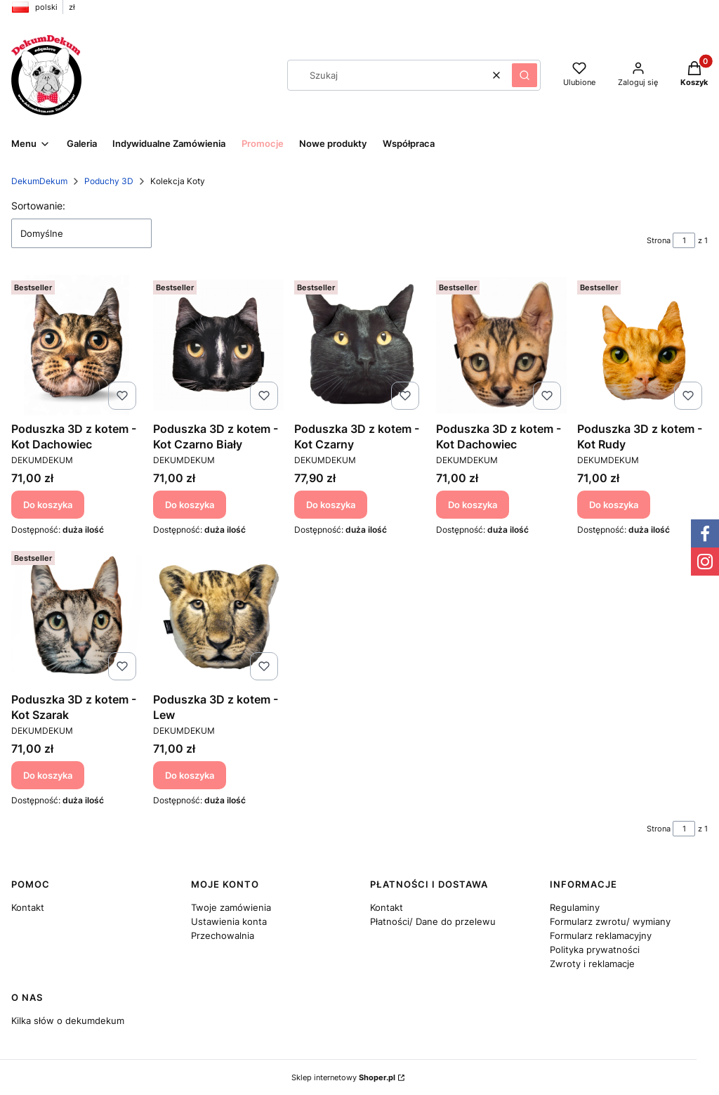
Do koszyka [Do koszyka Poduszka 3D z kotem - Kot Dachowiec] (47, 504)
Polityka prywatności (595, 949)
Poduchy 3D (108, 181)
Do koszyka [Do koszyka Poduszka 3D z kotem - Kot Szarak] (47, 775)
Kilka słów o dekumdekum (67, 1020)
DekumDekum (39, 181)
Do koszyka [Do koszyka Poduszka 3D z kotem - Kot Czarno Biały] (189, 504)
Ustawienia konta (229, 921)
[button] (524, 75)
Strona (659, 240)
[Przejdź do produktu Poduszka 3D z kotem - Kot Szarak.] (76, 615)
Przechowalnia (222, 935)
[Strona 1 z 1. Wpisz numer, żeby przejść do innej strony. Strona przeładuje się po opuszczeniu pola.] (684, 240)
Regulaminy (575, 907)
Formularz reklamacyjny (601, 935)
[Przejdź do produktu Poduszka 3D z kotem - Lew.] (218, 615)
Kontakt (27, 907)
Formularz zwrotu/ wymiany (610, 921)
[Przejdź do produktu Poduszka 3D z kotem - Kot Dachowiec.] (76, 345)
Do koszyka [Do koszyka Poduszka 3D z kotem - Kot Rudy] (613, 504)
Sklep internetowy (343, 1077)
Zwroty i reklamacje (592, 963)
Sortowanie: (38, 206)
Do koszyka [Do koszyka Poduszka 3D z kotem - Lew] (189, 775)
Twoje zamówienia (231, 907)
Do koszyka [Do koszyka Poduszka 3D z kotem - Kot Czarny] (330, 504)
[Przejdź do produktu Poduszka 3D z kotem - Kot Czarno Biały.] (218, 345)
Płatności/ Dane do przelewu (433, 921)
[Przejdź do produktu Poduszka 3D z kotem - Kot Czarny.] (359, 345)
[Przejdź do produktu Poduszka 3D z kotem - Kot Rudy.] (642, 345)
